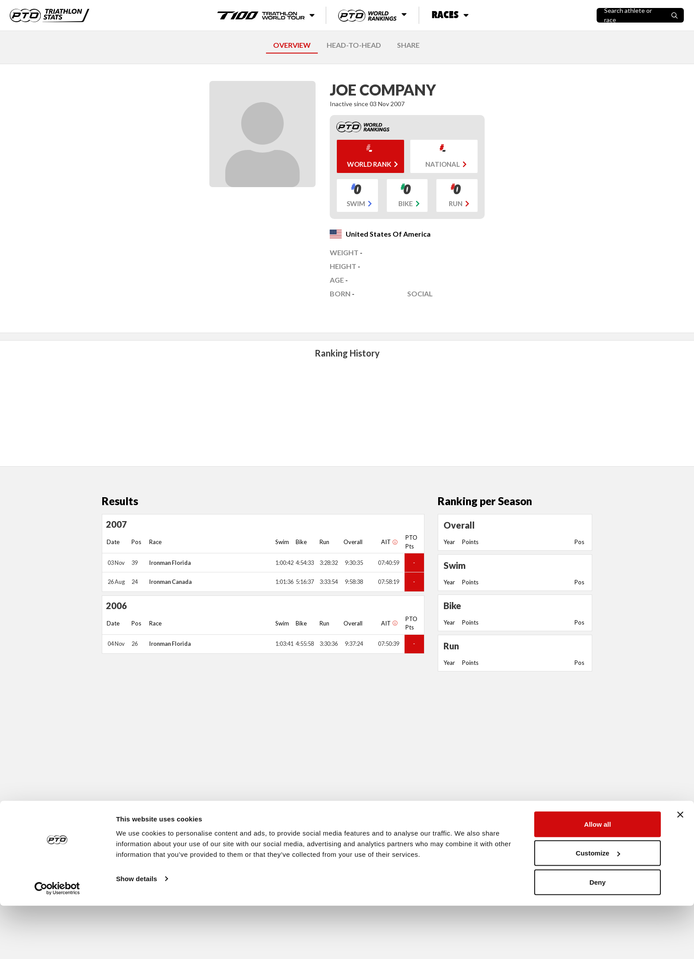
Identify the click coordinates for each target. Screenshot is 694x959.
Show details (136, 932)
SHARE (408, 45)
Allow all (597, 877)
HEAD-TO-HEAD (354, 45)
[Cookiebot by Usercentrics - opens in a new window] (57, 941)
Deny (598, 935)
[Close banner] (680, 868)
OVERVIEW (292, 45)
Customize (598, 906)
